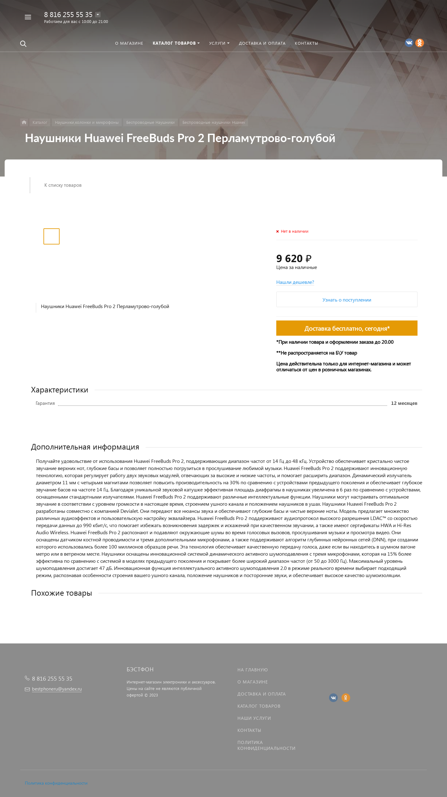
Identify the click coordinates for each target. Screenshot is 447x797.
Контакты (249, 730)
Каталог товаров (259, 706)
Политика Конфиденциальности (266, 745)
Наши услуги (254, 718)
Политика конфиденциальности (56, 783)
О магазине (252, 682)
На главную (252, 670)
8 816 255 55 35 (68, 14)
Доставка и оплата (261, 694)
